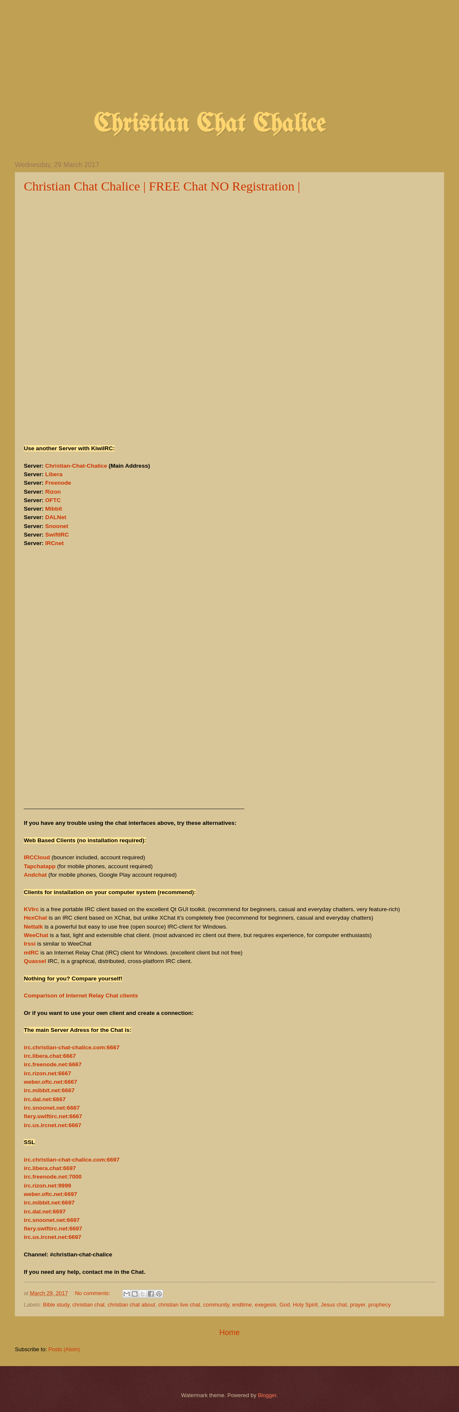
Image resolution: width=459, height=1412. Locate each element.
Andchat (35, 875)
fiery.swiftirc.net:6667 (53, 1116)
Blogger (267, 1395)
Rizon (53, 492)
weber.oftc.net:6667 (50, 1082)
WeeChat (36, 935)
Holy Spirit (305, 1304)
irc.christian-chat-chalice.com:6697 (71, 1159)
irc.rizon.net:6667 (47, 1073)
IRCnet (54, 543)
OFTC (53, 500)
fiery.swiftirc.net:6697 (53, 1228)
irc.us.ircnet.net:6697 (52, 1237)
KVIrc (31, 909)
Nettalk (33, 926)
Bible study (56, 1304)
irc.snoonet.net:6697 (51, 1220)
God (284, 1304)
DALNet (55, 517)
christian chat (88, 1304)
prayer (357, 1304)
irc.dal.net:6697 (44, 1211)
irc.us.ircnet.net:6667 (52, 1125)
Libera (53, 474)
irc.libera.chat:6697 (50, 1168)
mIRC (31, 952)
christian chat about (131, 1304)
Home (229, 1332)
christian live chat (179, 1304)
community (216, 1304)
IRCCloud (37, 857)
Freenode (58, 483)
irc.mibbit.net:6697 (49, 1202)
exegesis (265, 1304)
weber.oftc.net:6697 (50, 1194)
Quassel (35, 961)
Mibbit (53, 509)
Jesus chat (334, 1304)
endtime (242, 1304)
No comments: (93, 1293)
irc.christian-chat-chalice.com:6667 (71, 1047)
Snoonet (56, 526)
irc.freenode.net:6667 (53, 1064)
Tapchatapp (40, 866)
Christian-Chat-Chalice (76, 466)
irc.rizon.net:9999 (47, 1185)
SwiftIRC (57, 534)
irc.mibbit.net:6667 (49, 1090)
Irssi (30, 943)
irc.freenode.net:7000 (53, 1176)
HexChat (35, 918)
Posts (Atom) (64, 1349)
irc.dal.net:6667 (44, 1099)
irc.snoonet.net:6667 (51, 1108)
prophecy (379, 1304)
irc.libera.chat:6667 (50, 1056)
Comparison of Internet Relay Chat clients (81, 995)
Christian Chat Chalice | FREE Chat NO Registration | (162, 186)
